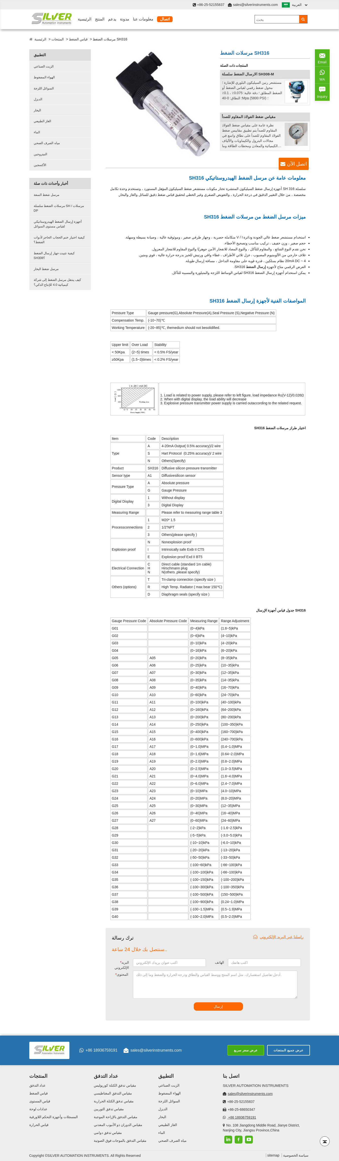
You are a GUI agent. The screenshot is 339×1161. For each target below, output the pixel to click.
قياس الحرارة (39, 1125)
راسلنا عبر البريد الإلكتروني (278, 937)
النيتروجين (40, 154)
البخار (37, 110)
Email (322, 57)
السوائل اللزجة (44, 88)
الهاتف (219, 962)
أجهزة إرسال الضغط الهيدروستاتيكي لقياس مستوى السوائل (58, 224)
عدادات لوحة (38, 1109)
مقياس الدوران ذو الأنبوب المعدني (118, 1125)
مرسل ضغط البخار (46, 269)
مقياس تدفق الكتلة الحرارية (114, 1101)
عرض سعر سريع (246, 1050)
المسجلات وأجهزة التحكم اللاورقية (53, 1117)
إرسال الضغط (256, 267)
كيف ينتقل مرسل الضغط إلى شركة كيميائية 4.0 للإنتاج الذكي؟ (57, 282)
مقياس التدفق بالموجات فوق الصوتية (120, 1141)
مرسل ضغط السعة (46, 195)
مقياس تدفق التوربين (109, 1109)
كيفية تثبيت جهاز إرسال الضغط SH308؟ (54, 255)
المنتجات (57, 39)
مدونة (124, 19)
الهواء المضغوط (44, 77)
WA (322, 74)
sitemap (273, 1155)
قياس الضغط (78, 39)
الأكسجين (40, 165)
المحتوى (121, 974)
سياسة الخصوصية (296, 1155)
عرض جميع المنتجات (289, 1050)
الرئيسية (84, 19)
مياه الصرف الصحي (47, 143)
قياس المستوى (39, 1101)
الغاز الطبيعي (42, 121)
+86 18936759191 (98, 1050)
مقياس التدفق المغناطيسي (113, 1093)
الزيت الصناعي (44, 66)
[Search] (303, 19)
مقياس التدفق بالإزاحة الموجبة (116, 1117)
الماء (37, 132)
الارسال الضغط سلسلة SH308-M (248, 74)
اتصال (165, 19)
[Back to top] (325, 1141)
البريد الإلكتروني (121, 965)
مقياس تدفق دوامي (108, 1133)
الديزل (38, 99)
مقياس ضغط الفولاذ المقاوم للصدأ (248, 117)
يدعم (112, 19)
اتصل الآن (297, 163)
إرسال (218, 1006)
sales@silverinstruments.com (255, 5)
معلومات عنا (143, 19)
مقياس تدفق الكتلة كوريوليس (115, 1085)
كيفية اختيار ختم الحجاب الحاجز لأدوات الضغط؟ (59, 240)
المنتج (99, 19)
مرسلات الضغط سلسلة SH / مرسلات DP (59, 208)
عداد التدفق (37, 1085)
